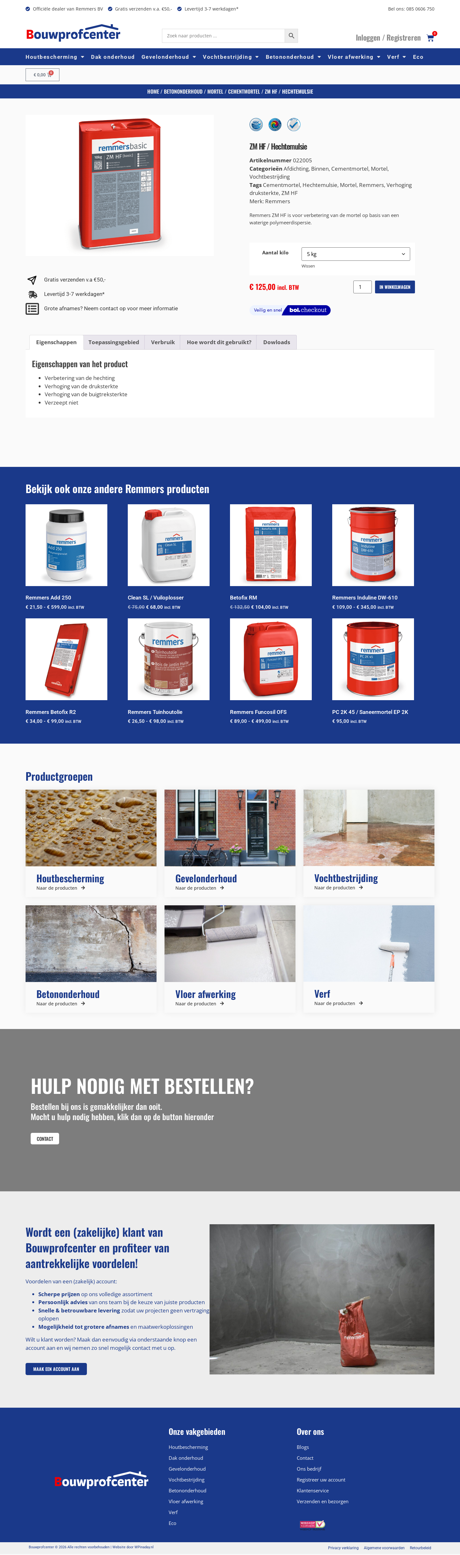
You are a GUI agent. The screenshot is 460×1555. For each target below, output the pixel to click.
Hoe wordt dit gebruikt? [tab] (219, 342)
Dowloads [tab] (276, 342)
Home (153, 91)
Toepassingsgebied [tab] (113, 342)
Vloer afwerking (354, 57)
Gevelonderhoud (169, 57)
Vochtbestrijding (231, 57)
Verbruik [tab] (163, 342)
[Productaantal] (362, 287)
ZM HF (289, 193)
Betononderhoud (294, 57)
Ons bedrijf (309, 1469)
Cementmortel (244, 91)
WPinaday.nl (144, 1548)
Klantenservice (313, 1491)
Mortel (215, 91)
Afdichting (296, 168)
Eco (418, 57)
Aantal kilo (275, 252)
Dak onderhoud (113, 57)
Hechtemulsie (320, 185)
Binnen (320, 168)
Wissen (308, 266)
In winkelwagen (394, 286)
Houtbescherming (55, 57)
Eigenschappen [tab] (56, 342)
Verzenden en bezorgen (323, 1502)
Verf (397, 57)
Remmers (371, 185)
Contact (305, 1459)
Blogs (303, 1448)
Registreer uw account (321, 1480)
